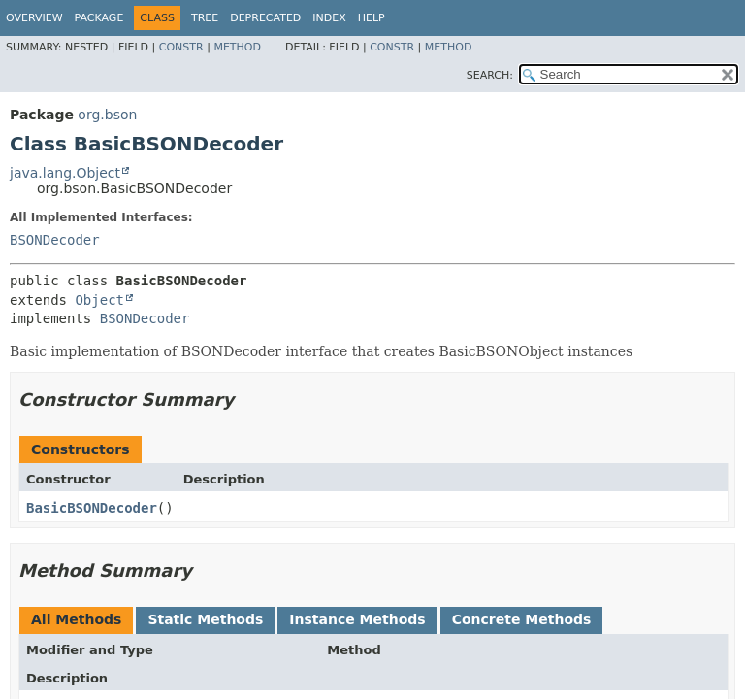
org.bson (107, 114)
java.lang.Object (65, 173)
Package (99, 18)
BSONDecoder (55, 240)
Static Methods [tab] (205, 619)
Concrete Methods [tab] (522, 619)
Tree (204, 18)
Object (99, 300)
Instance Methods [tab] (357, 619)
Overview (34, 18)
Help (371, 18)
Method (237, 47)
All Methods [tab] (76, 619)
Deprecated (265, 18)
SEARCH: (490, 75)
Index (328, 18)
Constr (181, 47)
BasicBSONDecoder (91, 508)
